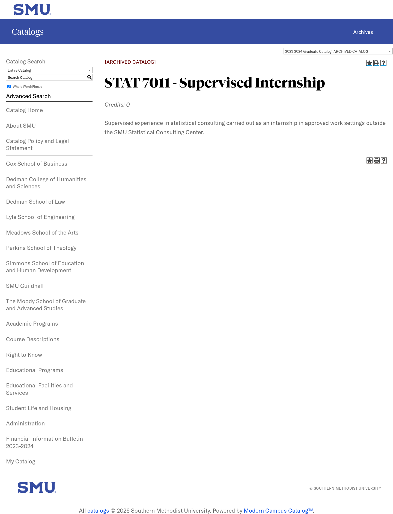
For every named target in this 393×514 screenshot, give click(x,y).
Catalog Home (24, 109)
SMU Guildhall (25, 285)
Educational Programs (34, 369)
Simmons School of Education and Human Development (45, 266)
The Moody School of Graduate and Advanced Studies (46, 304)
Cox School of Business (36, 163)
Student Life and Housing (38, 407)
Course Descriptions (32, 339)
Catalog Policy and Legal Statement (37, 144)
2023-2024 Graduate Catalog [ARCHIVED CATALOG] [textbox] (327, 51)
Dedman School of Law (35, 201)
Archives (363, 31)
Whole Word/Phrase (27, 86)
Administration (25, 423)
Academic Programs (32, 323)
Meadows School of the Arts (42, 232)
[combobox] (338, 51)
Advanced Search (28, 96)
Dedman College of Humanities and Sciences (46, 183)
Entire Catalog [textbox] (19, 70)
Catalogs (28, 31)
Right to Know (24, 354)
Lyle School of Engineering (40, 216)
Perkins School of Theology (41, 247)
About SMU (21, 125)
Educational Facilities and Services (39, 389)
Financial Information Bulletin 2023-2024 (44, 442)
